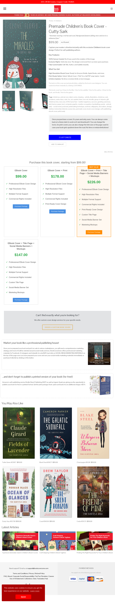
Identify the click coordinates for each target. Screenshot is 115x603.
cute (65, 99)
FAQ (5, 584)
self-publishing (106, 109)
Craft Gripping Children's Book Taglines (52, 561)
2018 (68, 102)
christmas (56, 97)
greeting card (102, 102)
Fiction (51, 21)
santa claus (60, 99)
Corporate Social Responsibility (23, 584)
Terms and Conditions (20, 581)
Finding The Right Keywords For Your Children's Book (95, 561)
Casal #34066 (44, 529)
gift (107, 99)
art (72, 99)
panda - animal (106, 104)
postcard (65, 107)
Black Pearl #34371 (45, 470)
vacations (52, 99)
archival (87, 107)
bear (108, 102)
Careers (51, 584)
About (10, 584)
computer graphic (71, 104)
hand (72, 102)
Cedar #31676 (81, 529)
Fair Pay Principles (41, 584)
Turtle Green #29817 (9, 470)
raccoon (94, 102)
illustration (93, 97)
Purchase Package (21, 210)
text (63, 104)
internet (64, 109)
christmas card (103, 97)
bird (50, 104)
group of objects (100, 99)
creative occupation (84, 104)
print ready (61, 111)
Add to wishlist (57, 144)
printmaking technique (76, 107)
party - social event (55, 107)
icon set (85, 99)
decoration (102, 107)
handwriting (96, 104)
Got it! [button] (23, 597)
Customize (64, 137)
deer (80, 99)
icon (67, 97)
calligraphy (94, 107)
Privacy (31, 581)
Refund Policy (40, 581)
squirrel (75, 99)
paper (59, 104)
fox (69, 99)
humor (54, 104)
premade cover (81, 109)
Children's (58, 21)
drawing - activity (84, 97)
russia (70, 109)
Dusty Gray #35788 (9, 529)
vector (75, 97)
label (71, 97)
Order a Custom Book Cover (57, 335)
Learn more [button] (34, 591)
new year (62, 102)
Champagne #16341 (83, 470)
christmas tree (54, 102)
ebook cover (53, 111)
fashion (51, 109)
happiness (87, 102)
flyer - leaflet (78, 102)
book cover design (93, 109)
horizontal (58, 109)
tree (74, 109)
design (109, 107)
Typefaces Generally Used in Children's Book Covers (20, 561)
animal (62, 97)
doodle (91, 99)
